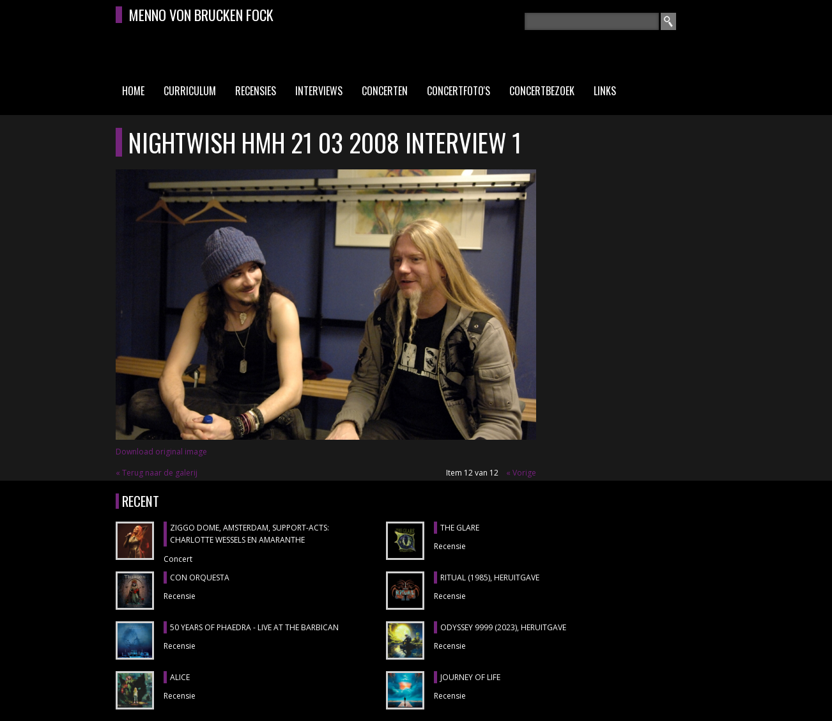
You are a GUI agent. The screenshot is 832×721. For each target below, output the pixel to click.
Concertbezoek (541, 90)
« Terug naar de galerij (156, 472)
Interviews (319, 90)
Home (133, 90)
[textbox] (592, 21)
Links (605, 90)
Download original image (161, 451)
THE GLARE (459, 527)
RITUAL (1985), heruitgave (489, 577)
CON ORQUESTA (199, 577)
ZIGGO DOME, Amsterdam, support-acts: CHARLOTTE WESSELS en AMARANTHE (249, 534)
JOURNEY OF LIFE (470, 677)
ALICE (180, 677)
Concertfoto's (458, 90)
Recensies (255, 90)
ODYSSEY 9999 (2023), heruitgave (503, 627)
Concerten (385, 90)
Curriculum (190, 90)
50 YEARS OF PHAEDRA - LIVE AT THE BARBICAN (254, 627)
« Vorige (521, 472)
